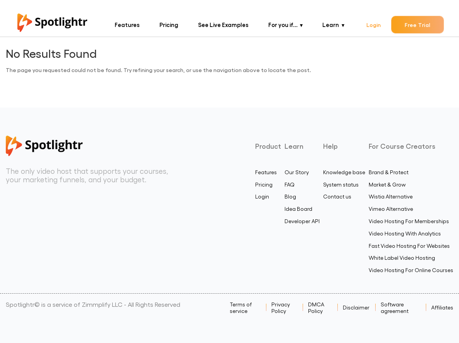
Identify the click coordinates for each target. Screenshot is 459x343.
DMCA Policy (316, 307)
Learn (330, 24)
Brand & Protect (388, 172)
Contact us (337, 196)
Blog (290, 196)
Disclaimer (356, 307)
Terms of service (241, 307)
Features (127, 24)
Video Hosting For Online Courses (411, 270)
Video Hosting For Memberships (409, 221)
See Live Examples (223, 24)
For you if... (283, 24)
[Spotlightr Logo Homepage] (52, 29)
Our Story (297, 172)
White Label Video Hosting (402, 257)
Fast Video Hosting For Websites (409, 245)
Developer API (302, 221)
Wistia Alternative (391, 196)
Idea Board (298, 208)
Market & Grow (387, 184)
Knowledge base (344, 172)
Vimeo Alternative (391, 208)
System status (341, 184)
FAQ (290, 184)
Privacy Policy (280, 307)
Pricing (168, 24)
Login (373, 25)
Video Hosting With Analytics (405, 233)
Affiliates (442, 307)
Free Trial (417, 25)
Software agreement (394, 307)
